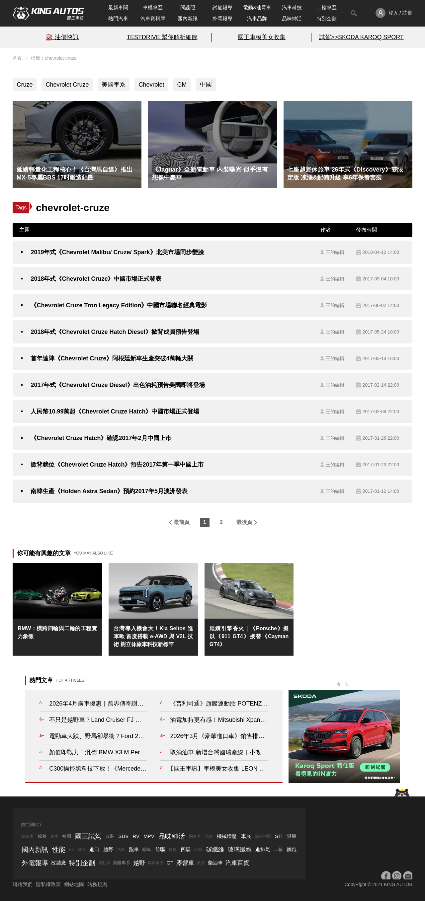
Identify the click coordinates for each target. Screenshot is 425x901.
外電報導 (222, 18)
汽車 (121, 849)
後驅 (173, 849)
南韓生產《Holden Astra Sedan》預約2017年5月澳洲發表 (109, 491)
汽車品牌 (257, 18)
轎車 (146, 849)
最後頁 (244, 522)
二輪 (278, 849)
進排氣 (262, 849)
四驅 (186, 849)
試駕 (209, 836)
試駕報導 (222, 7)
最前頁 (182, 522)
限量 (292, 836)
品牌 (198, 849)
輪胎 (42, 836)
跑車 (134, 849)
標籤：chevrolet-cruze (54, 58)
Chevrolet (151, 84)
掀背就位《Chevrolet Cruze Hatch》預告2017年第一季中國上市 (117, 464)
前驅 (160, 849)
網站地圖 (74, 884)
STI (279, 836)
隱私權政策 (48, 884)
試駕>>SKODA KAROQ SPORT (361, 37)
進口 (94, 849)
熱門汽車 (118, 18)
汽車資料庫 (152, 18)
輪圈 (66, 836)
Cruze (25, 84)
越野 (108, 849)
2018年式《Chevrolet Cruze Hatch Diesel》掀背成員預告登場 (115, 332)
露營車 (185, 863)
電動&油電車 (257, 7)
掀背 (201, 863)
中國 (206, 84)
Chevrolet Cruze (67, 84)
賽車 (54, 836)
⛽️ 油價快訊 (62, 37)
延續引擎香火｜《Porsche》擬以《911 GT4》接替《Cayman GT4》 (249, 636)
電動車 (104, 863)
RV (135, 836)
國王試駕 (88, 836)
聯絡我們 (23, 884)
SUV (123, 836)
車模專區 (153, 7)
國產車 (195, 836)
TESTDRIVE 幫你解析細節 (162, 37)
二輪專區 (327, 7)
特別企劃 (327, 18)
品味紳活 (292, 18)
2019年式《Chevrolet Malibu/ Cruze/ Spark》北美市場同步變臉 (117, 252)
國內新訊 (188, 18)
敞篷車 (28, 836)
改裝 (110, 836)
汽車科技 (292, 7)
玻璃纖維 (240, 849)
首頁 (17, 58)
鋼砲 (292, 849)
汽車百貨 (237, 863)
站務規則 (97, 884)
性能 (58, 849)
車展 (246, 836)
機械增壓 (227, 836)
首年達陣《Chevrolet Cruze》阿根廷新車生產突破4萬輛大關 (112, 358)
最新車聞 (118, 7)
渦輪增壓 (263, 836)
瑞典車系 (156, 863)
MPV (148, 836)
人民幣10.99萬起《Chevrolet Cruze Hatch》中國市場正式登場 (115, 411)
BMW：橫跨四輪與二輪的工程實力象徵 (57, 632)
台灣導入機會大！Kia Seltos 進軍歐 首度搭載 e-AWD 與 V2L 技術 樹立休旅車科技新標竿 (153, 636)
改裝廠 (58, 862)
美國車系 (114, 84)
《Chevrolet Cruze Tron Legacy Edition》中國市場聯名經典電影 (119, 305)
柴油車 (215, 862)
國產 (82, 849)
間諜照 (187, 7)
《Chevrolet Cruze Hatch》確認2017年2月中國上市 (101, 438)
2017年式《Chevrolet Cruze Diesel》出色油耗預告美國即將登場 (118, 385)
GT (170, 862)
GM (182, 84)
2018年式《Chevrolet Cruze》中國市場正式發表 (96, 278)
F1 (71, 849)
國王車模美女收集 (262, 37)
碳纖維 (215, 849)
